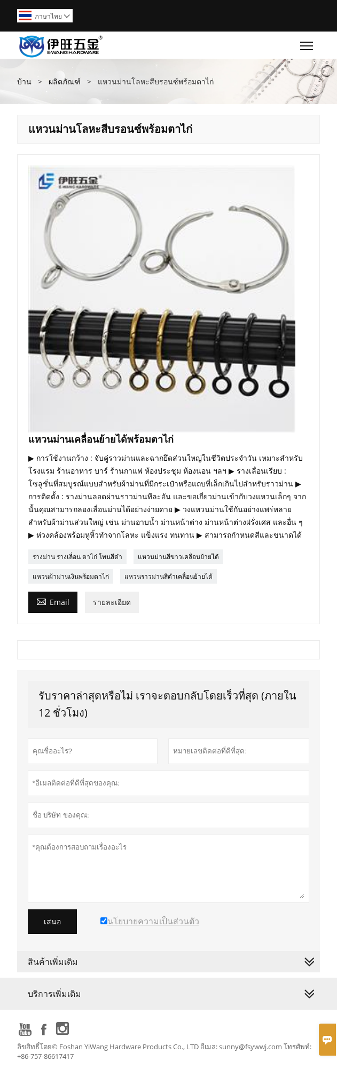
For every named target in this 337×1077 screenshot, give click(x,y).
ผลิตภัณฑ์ (65, 81)
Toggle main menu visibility (307, 43)
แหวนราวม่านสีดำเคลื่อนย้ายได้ (168, 576)
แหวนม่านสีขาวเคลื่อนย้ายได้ (178, 556)
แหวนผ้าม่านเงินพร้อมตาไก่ (71, 576)
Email (52, 601)
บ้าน (24, 81)
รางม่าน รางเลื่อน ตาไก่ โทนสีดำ (77, 556)
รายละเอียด (112, 602)
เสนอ (52, 921)
